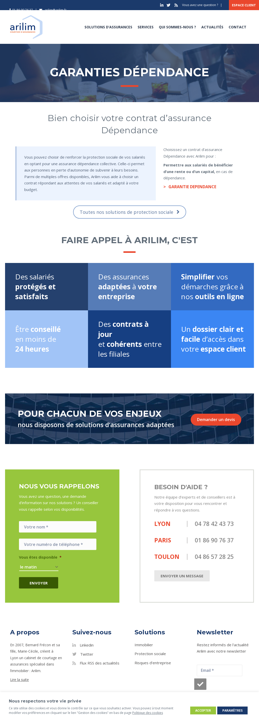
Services (146, 27)
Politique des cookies (147, 713)
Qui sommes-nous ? (177, 27)
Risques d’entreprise (153, 662)
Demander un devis (216, 419)
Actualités (212, 27)
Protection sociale (150, 653)
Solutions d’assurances (108, 27)
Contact (237, 27)
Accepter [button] (203, 710)
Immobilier (144, 644)
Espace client (244, 5)
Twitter (86, 654)
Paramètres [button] (232, 710)
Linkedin (87, 645)
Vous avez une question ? (200, 5)
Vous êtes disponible (40, 557)
